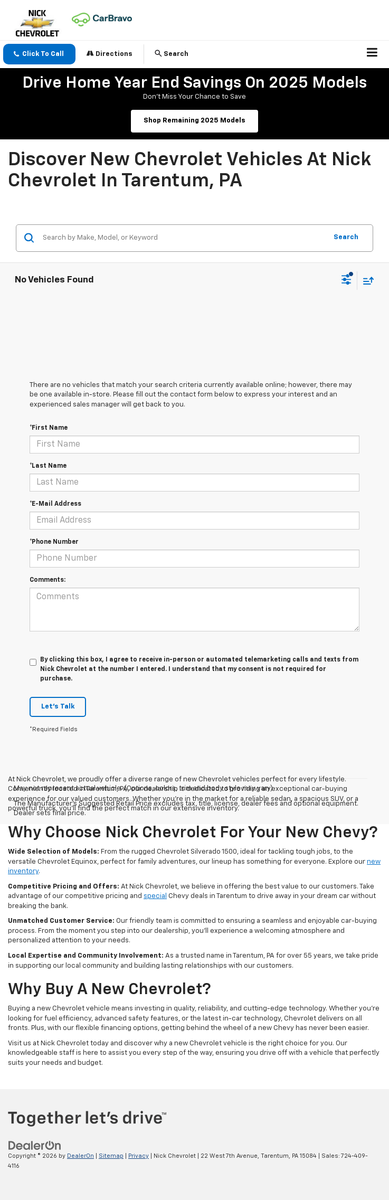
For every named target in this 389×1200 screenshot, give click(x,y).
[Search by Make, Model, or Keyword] (183, 238)
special (155, 896)
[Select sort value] (365, 280)
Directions (109, 54)
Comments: (47, 580)
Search (346, 237)
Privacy (138, 1156)
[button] (39, 54)
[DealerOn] (35, 1145)
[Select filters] (346, 280)
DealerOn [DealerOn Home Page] (80, 1156)
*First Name (49, 428)
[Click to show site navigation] (372, 54)
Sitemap (111, 1156)
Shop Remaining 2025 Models (194, 120)
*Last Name (48, 466)
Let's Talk (57, 706)
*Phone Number (54, 542)
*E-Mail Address (55, 504)
